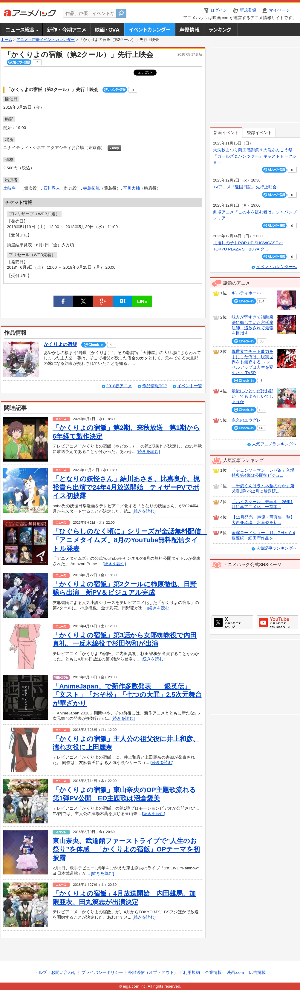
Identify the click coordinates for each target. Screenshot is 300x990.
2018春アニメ (119, 386)
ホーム (6, 40)
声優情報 (189, 29)
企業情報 (213, 972)
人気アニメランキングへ (274, 444)
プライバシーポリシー (102, 972)
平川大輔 (131, 188)
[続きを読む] (148, 451)
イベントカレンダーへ (276, 267)
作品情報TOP (154, 386)
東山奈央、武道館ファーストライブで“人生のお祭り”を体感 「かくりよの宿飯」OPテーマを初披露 (126, 849)
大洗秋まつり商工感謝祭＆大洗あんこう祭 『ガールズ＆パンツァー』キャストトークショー (255, 156)
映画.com (235, 972)
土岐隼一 (11, 188)
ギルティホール (246, 293)
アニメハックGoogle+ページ (277, 622)
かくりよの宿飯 (60, 344)
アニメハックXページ (232, 622)
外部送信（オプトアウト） (153, 972)
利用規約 (191, 972)
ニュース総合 (21, 29)
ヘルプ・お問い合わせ (55, 972)
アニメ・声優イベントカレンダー (149, 29)
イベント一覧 (189, 386)
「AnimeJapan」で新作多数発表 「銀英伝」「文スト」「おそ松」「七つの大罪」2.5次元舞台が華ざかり (127, 694)
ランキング (221, 29)
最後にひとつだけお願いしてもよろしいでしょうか (252, 396)
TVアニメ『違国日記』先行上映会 (245, 187)
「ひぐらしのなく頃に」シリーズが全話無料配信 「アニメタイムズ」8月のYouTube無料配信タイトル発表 (130, 540)
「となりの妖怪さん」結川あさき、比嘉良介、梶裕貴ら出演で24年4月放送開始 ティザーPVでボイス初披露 (126, 487)
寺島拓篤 (91, 188)
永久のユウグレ (246, 420)
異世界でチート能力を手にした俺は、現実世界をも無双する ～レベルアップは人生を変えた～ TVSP (252, 362)
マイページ (279, 10)
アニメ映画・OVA (107, 29)
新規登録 (248, 10)
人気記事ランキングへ (276, 548)
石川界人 (51, 188)
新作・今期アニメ (66, 29)
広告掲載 (257, 972)
